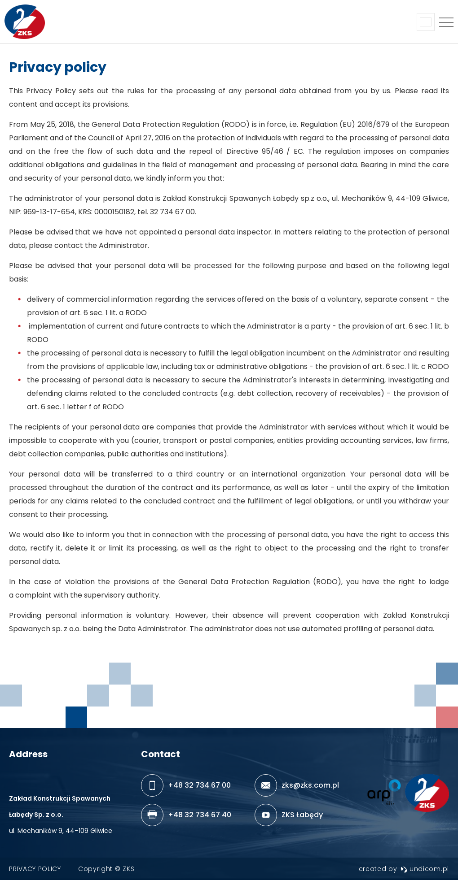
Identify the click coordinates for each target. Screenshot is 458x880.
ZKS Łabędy (302, 815)
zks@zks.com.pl (310, 785)
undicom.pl (425, 868)
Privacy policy (35, 868)
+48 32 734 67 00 (199, 785)
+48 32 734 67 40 (199, 815)
